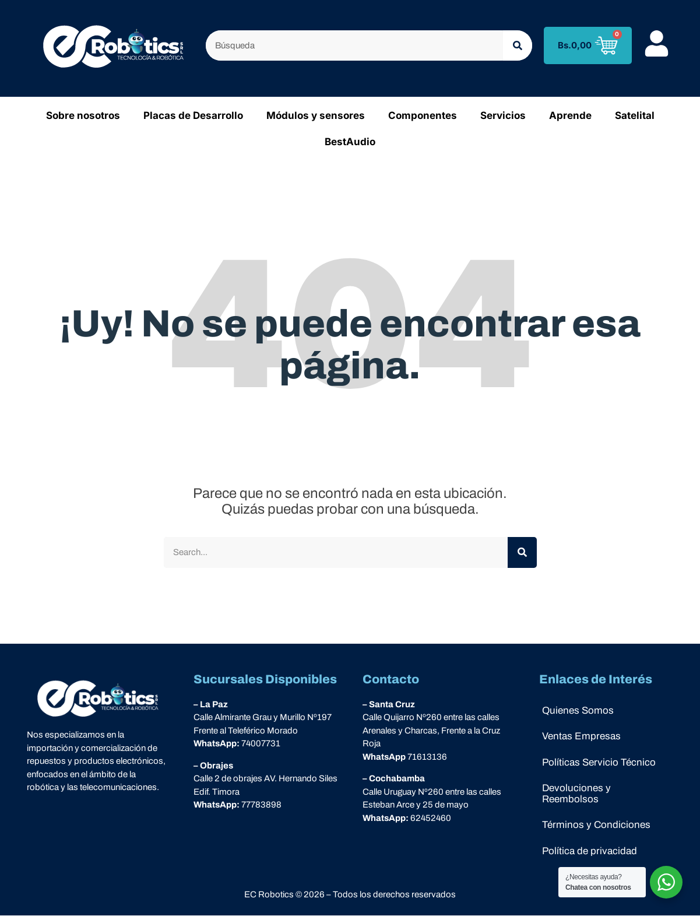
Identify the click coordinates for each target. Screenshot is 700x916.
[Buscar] (517, 45)
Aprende (570, 115)
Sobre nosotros (83, 115)
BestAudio (350, 142)
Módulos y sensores (315, 115)
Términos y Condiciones (596, 825)
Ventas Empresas (581, 736)
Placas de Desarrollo (193, 115)
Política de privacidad (589, 851)
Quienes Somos (578, 710)
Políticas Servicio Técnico (599, 762)
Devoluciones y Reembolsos (576, 794)
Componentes (422, 115)
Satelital (635, 115)
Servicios (503, 115)
